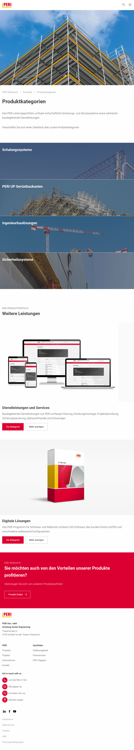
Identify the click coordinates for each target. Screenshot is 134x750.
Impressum (7, 719)
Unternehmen (8, 660)
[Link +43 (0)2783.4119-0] (67, 680)
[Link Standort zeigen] (67, 699)
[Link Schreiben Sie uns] (67, 693)
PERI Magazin (39, 660)
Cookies (6, 730)
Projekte (6, 655)
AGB (4, 736)
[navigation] (13, 426)
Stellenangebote (40, 650)
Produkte (28, 92)
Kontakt (5, 665)
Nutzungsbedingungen (13, 742)
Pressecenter (39, 655)
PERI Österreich (10, 92)
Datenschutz (8, 725)
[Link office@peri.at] (67, 686)
